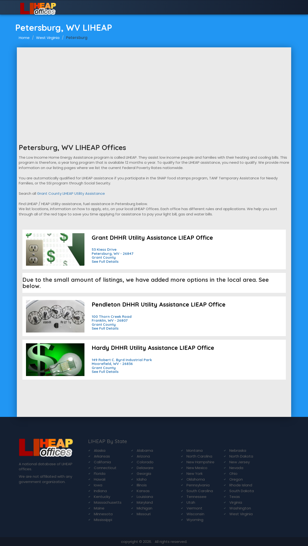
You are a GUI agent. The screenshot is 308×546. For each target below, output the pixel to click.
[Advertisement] (154, 83)
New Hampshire (200, 461)
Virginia (235, 502)
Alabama (145, 450)
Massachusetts (108, 502)
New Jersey (239, 461)
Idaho (142, 479)
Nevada (236, 467)
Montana (194, 450)
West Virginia (47, 37)
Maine (99, 508)
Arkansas (102, 456)
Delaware (145, 467)
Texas (234, 496)
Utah (190, 502)
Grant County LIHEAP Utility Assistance (71, 193)
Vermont (194, 508)
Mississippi (103, 519)
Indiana (100, 490)
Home (24, 37)
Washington (240, 508)
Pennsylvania (198, 485)
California (102, 461)
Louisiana (145, 496)
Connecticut (105, 467)
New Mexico (196, 467)
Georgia (144, 473)
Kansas (143, 490)
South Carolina (199, 490)
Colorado (145, 461)
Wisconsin (195, 513)
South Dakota (241, 490)
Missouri (144, 513)
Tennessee (196, 496)
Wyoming (194, 519)
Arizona (143, 456)
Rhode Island (240, 485)
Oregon (236, 479)
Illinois (142, 485)
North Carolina (199, 456)
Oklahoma (195, 479)
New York (194, 473)
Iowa (98, 485)
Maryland (145, 502)
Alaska (99, 450)
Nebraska (237, 450)
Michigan (144, 508)
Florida (99, 473)
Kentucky (102, 496)
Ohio (233, 473)
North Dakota (241, 456)
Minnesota (103, 513)
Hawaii (99, 479)
